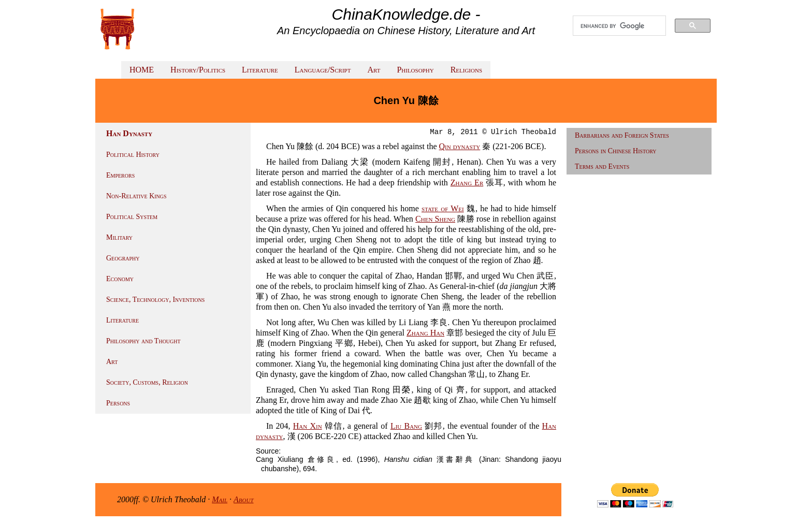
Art (373, 69)
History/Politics (197, 69)
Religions (466, 69)
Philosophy (415, 69)
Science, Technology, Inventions (155, 299)
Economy (120, 279)
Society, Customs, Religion (147, 382)
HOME (141, 69)
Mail (219, 499)
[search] (619, 26)
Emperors (120, 175)
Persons (118, 403)
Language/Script (323, 69)
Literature (260, 69)
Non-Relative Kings (136, 196)
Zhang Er (467, 182)
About (244, 499)
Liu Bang (406, 425)
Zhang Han (425, 332)
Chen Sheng (435, 218)
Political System (131, 217)
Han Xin (307, 425)
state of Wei (443, 208)
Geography (123, 258)
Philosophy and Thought (143, 341)
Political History (133, 154)
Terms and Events (602, 166)
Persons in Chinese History (616, 151)
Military (119, 237)
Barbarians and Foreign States (622, 135)
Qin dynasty (460, 146)
